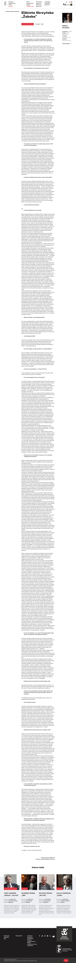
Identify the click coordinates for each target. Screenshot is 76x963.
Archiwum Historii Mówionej (27, 24)
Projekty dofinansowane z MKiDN (31, 941)
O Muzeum (29, 935)
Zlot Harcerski (39, 1)
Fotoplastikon (47, 3)
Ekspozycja (11, 1)
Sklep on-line (38, 6)
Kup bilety (11, 6)
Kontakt (10, 4)
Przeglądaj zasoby (30, 6)
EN (71, 2)
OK (66, 960)
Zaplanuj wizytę (12, 3)
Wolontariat (38, 3)
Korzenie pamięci (30, 3)
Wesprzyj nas (39, 4)
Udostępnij (39, 24)
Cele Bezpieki (47, 1)
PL (69, 2)
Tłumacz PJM (19, 935)
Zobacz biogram (66, 43)
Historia (28, 1)
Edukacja (28, 4)
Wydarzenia (47, 4)
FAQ (5, 938)
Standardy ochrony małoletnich (32, 945)
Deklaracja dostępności (30, 938)
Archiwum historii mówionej (12, 11)
